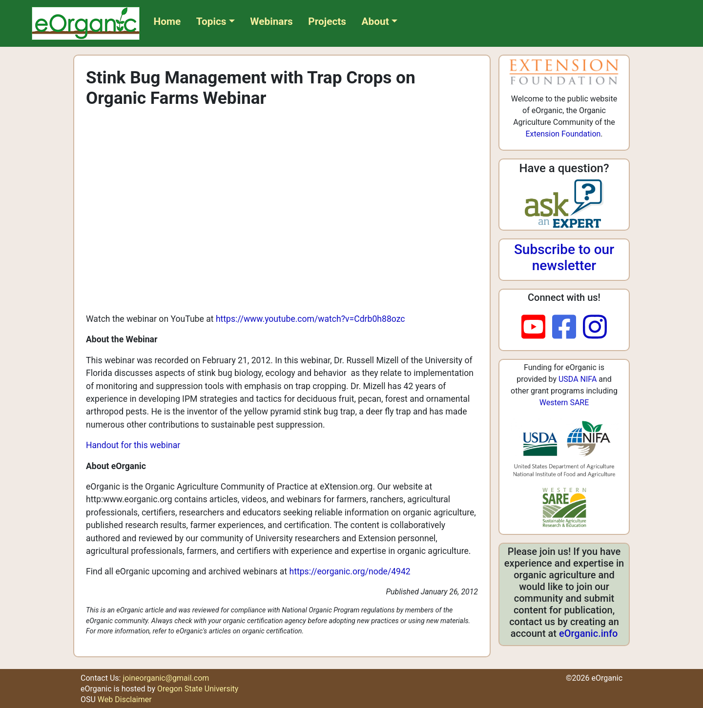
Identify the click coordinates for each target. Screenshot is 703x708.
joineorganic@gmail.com (166, 678)
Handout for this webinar (133, 445)
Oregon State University (197, 688)
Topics (211, 21)
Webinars (271, 21)
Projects (327, 21)
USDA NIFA (577, 379)
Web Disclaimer (125, 699)
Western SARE (564, 402)
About (375, 21)
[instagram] (595, 328)
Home (167, 21)
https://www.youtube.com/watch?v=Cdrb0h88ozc (310, 319)
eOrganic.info (588, 633)
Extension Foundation (562, 133)
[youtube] (536, 328)
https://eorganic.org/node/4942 (349, 571)
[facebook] (567, 328)
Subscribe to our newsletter (564, 257)
